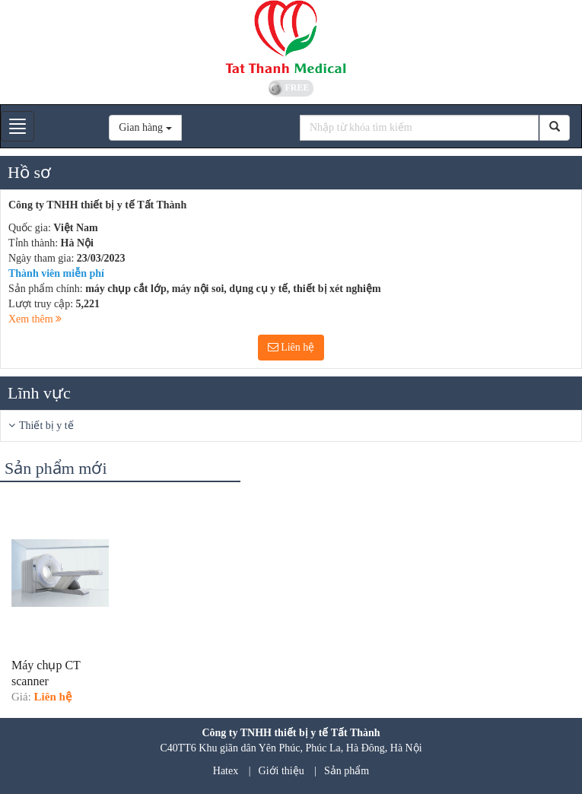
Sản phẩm (346, 771)
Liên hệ (291, 347)
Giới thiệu (281, 771)
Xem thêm (35, 319)
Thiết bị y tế (46, 425)
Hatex (225, 771)
